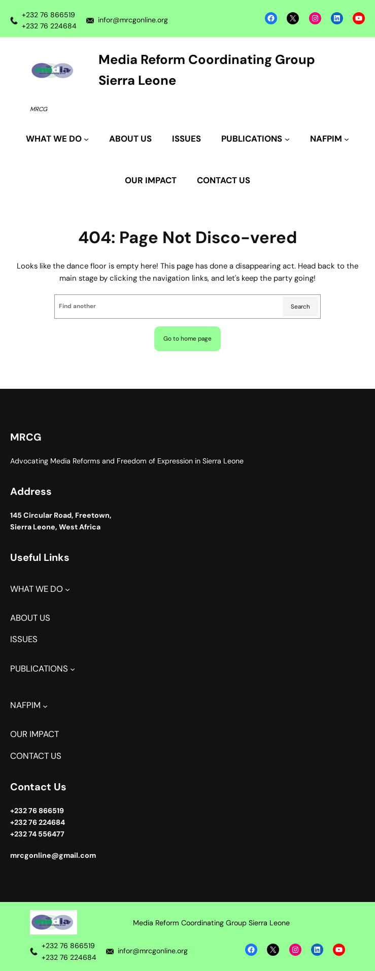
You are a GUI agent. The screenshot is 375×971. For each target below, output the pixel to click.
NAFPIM (25, 705)
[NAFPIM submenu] (329, 139)
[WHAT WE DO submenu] (57, 139)
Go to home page (187, 338)
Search (300, 307)
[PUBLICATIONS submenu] (255, 139)
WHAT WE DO (36, 589)
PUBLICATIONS (39, 668)
